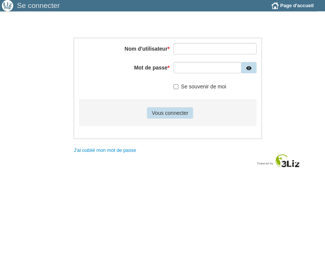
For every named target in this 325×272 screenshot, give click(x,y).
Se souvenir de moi (199, 92)
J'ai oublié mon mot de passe (105, 156)
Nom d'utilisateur (147, 54)
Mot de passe (152, 73)
